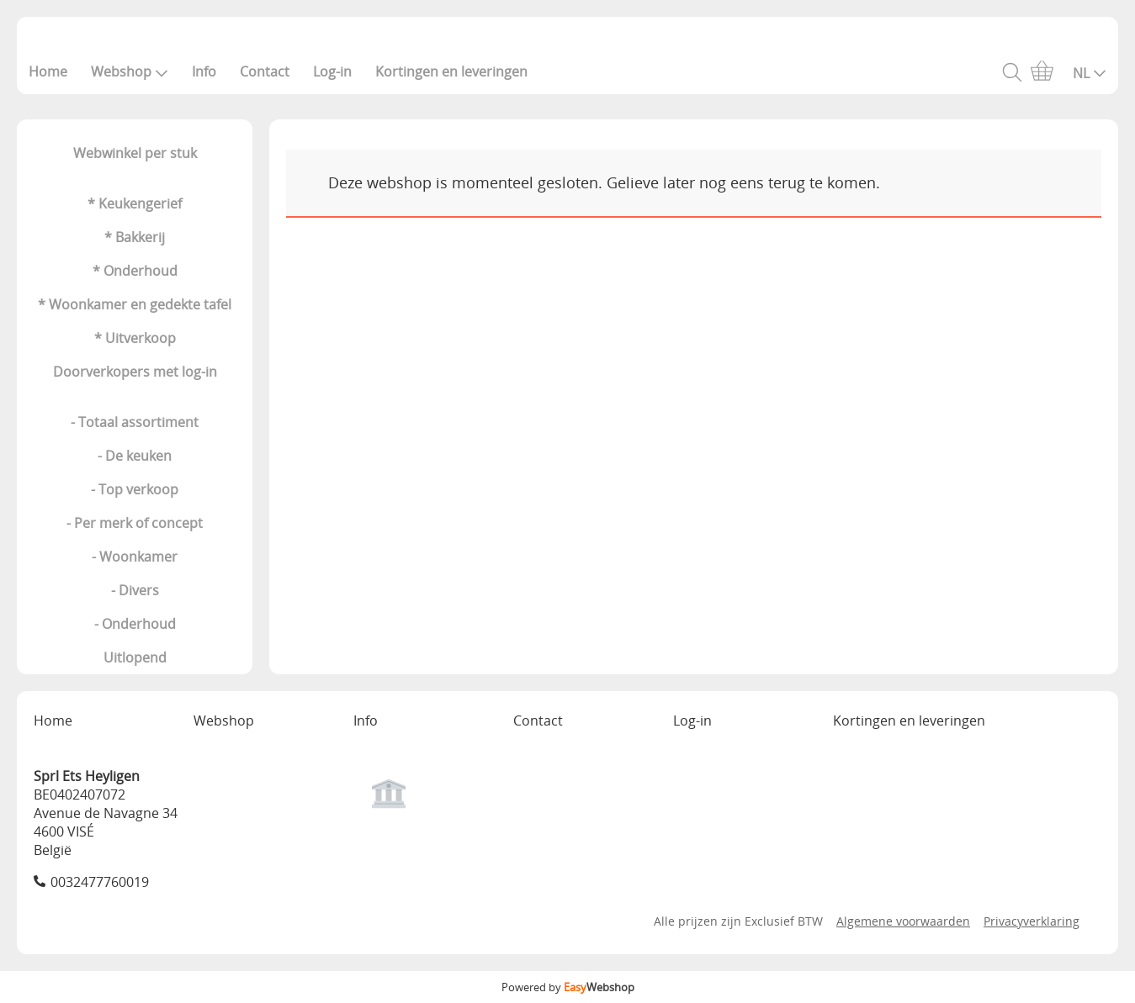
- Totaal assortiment (135, 422)
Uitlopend (135, 657)
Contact (264, 71)
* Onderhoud (135, 270)
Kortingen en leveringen (451, 71)
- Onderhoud (135, 624)
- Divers (135, 590)
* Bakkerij (134, 237)
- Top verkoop (134, 489)
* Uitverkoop (135, 338)
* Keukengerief (135, 203)
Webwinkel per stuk (135, 153)
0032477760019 (99, 882)
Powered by (567, 987)
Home (48, 71)
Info (204, 71)
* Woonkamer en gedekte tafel (134, 304)
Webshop (129, 71)
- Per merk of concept (134, 523)
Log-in (332, 71)
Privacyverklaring (1031, 921)
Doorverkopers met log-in (135, 371)
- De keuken (135, 455)
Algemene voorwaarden (903, 921)
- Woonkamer (135, 556)
